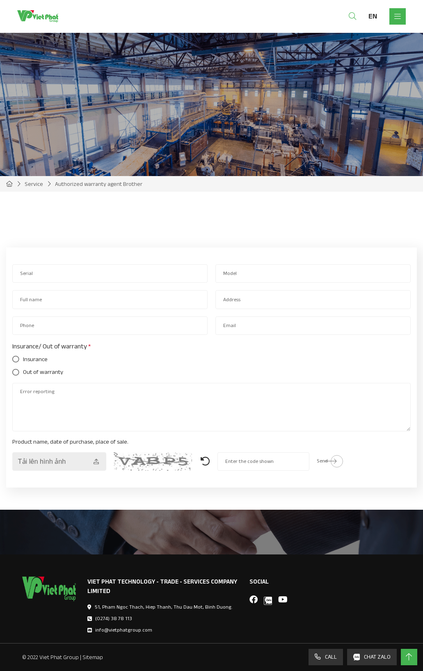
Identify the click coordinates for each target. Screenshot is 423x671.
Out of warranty (43, 372)
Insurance (35, 359)
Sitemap (92, 657)
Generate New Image (205, 461)
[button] (8, 225)
